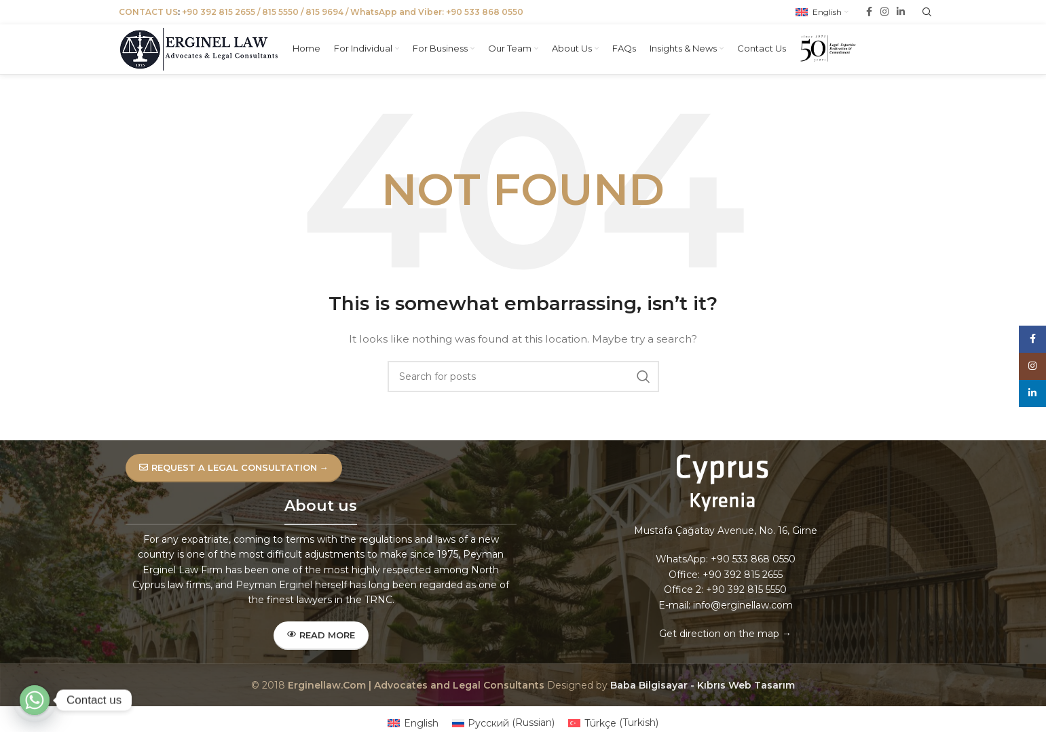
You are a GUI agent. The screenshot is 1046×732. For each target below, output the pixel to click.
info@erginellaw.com (743, 619)
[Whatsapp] (35, 700)
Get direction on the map (719, 647)
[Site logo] (203, 51)
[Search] (523, 390)
